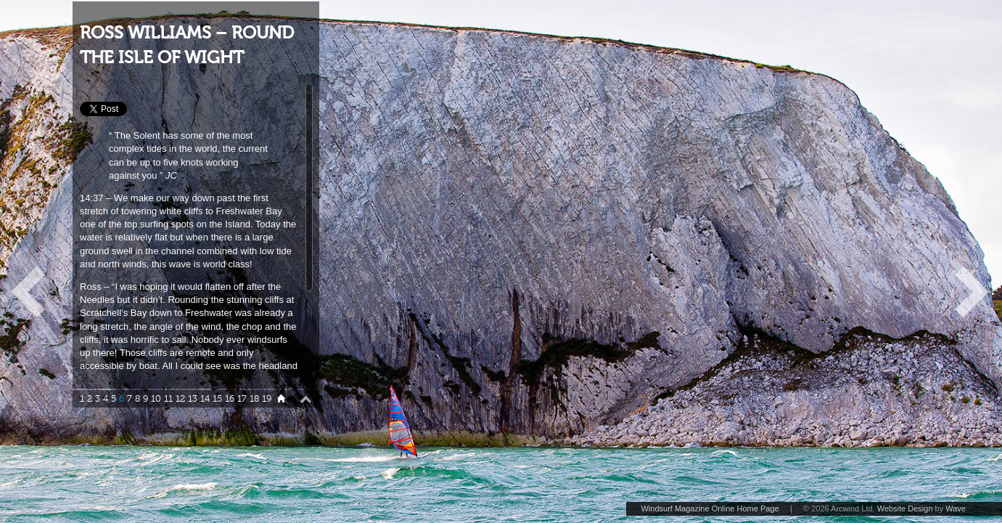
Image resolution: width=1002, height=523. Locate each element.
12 (180, 399)
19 (266, 399)
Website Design (905, 508)
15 (217, 399)
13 (192, 399)
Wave (955, 508)
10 (156, 399)
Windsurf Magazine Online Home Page (710, 508)
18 (254, 399)
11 (168, 399)
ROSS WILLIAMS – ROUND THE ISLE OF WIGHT (187, 45)
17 (242, 399)
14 (205, 399)
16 (229, 399)
